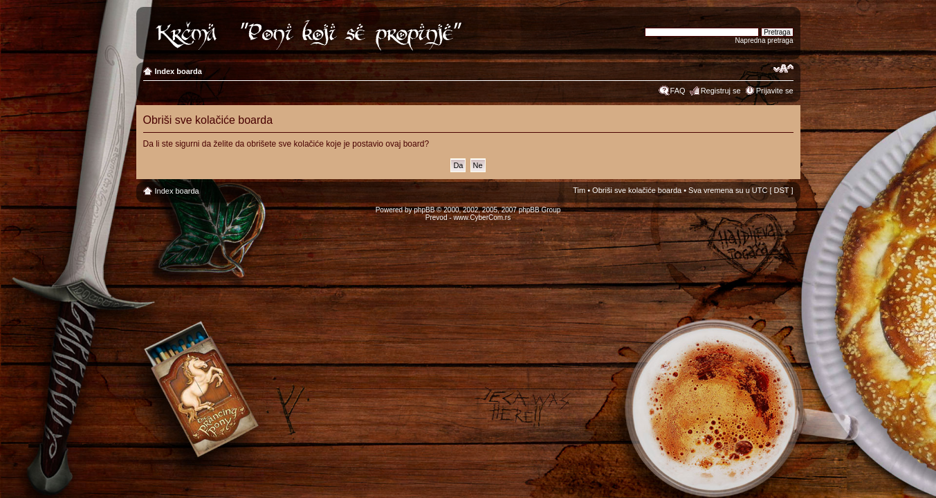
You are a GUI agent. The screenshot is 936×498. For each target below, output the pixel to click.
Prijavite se (774, 90)
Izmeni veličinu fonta (783, 68)
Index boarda (178, 71)
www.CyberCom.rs (482, 217)
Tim (579, 190)
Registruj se (721, 90)
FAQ (678, 90)
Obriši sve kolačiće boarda (636, 190)
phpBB (424, 210)
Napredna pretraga (764, 40)
